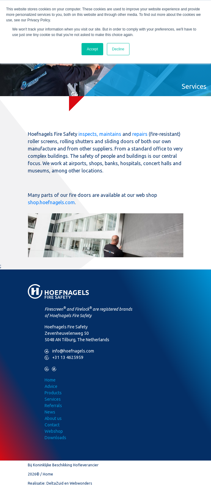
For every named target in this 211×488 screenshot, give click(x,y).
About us (53, 418)
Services (53, 399)
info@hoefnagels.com (69, 351)
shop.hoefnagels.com (51, 202)
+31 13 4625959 (64, 357)
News (50, 412)
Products (53, 392)
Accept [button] (92, 49)
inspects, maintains (99, 134)
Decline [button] (118, 49)
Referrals (53, 405)
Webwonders (81, 483)
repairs (139, 134)
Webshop (54, 431)
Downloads (55, 437)
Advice (51, 386)
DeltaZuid (55, 483)
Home (50, 380)
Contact (52, 424)
